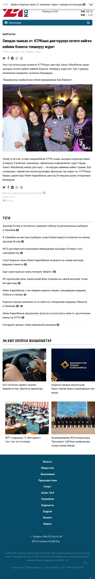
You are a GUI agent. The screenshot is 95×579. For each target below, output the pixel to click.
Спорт (47, 486)
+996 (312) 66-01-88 (52, 536)
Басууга (8, 200)
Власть (47, 461)
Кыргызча (9, 34)
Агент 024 (47, 492)
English (47, 511)
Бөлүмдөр (13, 22)
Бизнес (47, 517)
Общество (47, 468)
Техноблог (47, 499)
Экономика (47, 474)
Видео (47, 523)
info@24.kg (54, 541)
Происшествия (47, 480)
